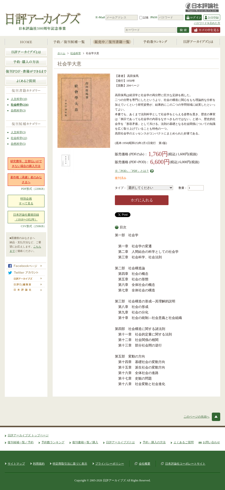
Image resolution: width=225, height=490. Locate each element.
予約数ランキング (52, 442)
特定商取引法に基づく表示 (70, 463)
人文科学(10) (19, 99)
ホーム (61, 53)
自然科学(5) (18, 143)
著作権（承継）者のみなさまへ (26, 180)
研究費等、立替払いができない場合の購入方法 (26, 164)
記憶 (143, 17)
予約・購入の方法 (154, 442)
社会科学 (75, 53)
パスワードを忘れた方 (207, 23)
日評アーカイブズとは (120, 442)
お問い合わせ (211, 442)
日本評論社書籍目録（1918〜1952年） (26, 217)
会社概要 (144, 463)
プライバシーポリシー (109, 463)
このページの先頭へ (196, 416)
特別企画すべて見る (26, 201)
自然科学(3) (18, 110)
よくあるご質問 (184, 442)
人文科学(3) (18, 132)
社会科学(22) (19, 138)
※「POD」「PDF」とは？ (132, 171)
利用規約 (39, 463)
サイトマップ (16, 463)
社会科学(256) (19, 104)
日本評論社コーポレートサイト (185, 463)
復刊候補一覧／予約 (21, 442)
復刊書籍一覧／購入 (85, 442)
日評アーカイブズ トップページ (28, 435)
